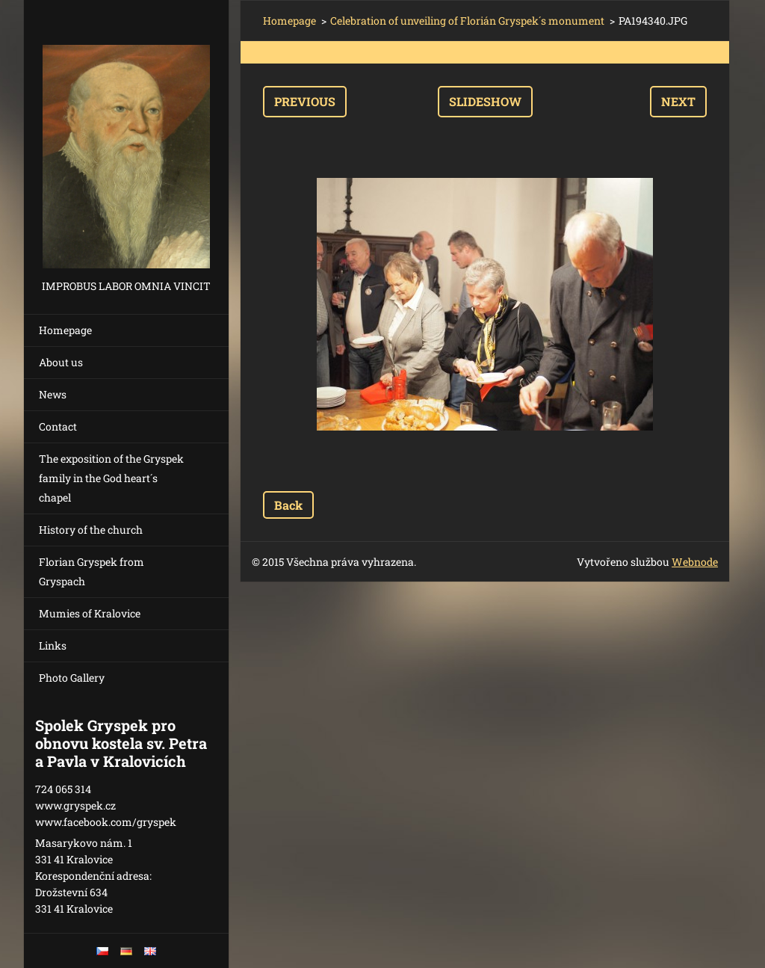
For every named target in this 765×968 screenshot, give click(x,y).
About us (61, 362)
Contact (58, 426)
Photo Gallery (72, 677)
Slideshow (485, 101)
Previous (304, 101)
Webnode (695, 562)
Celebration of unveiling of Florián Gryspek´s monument (467, 20)
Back (288, 505)
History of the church (91, 529)
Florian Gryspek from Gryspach (91, 571)
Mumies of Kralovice (89, 613)
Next (678, 101)
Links (52, 645)
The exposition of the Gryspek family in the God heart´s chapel (111, 478)
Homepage (65, 330)
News (52, 394)
